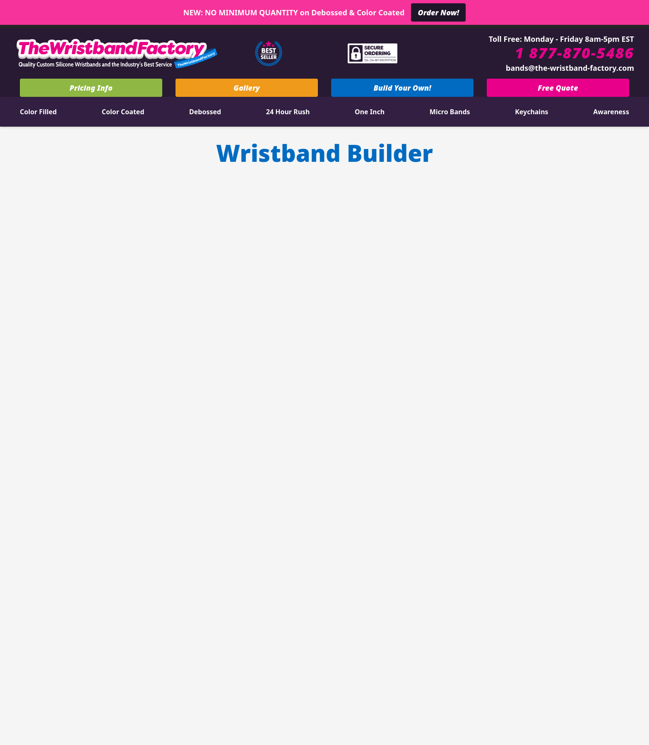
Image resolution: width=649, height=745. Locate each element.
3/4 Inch (106, 517)
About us (366, 619)
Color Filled (38, 111)
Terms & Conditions (547, 680)
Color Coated (123, 111)
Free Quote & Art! (326, 548)
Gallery (246, 88)
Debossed (205, 111)
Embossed (106, 560)
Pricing (326, 520)
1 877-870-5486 (574, 53)
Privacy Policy (470, 680)
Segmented (189, 517)
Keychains (531, 111)
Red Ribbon (147, 581)
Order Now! (438, 12)
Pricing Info (91, 88)
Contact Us (283, 619)
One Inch (370, 111)
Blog (366, 641)
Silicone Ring (189, 560)
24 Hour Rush (288, 111)
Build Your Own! (402, 88)
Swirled (106, 538)
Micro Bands (450, 111)
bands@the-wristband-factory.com (570, 68)
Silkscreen (189, 538)
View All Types (148, 603)
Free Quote (558, 88)
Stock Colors (282, 641)
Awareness (611, 111)
